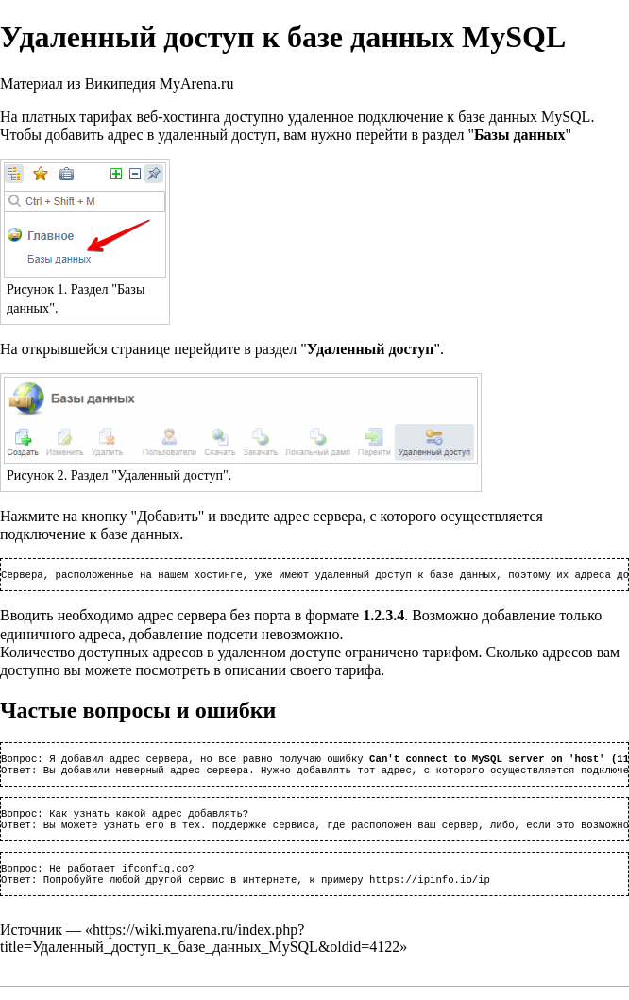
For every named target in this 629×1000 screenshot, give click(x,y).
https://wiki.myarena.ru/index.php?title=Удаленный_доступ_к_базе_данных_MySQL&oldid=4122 (200, 951)
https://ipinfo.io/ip (429, 892)
